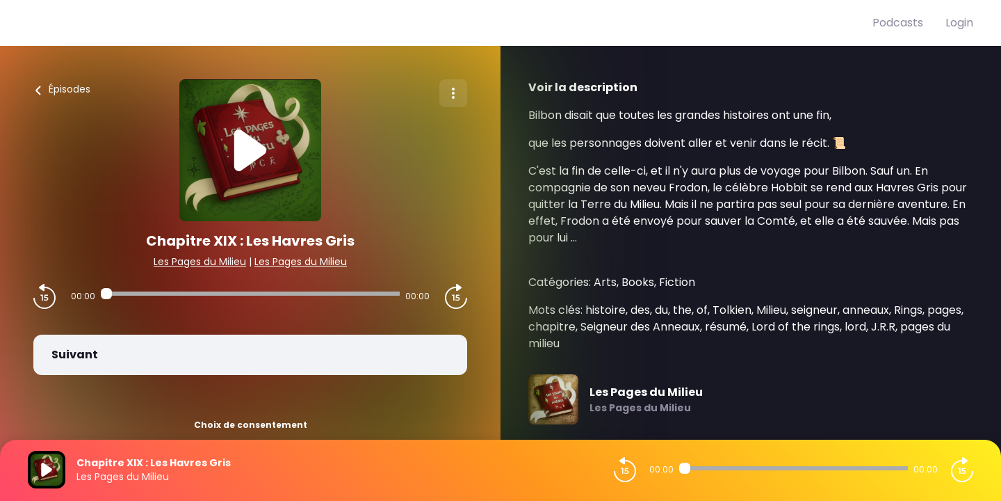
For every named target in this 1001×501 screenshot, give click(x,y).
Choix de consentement (250, 425)
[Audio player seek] (250, 294)
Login (959, 23)
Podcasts (897, 23)
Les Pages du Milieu (200, 262)
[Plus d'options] (453, 93)
